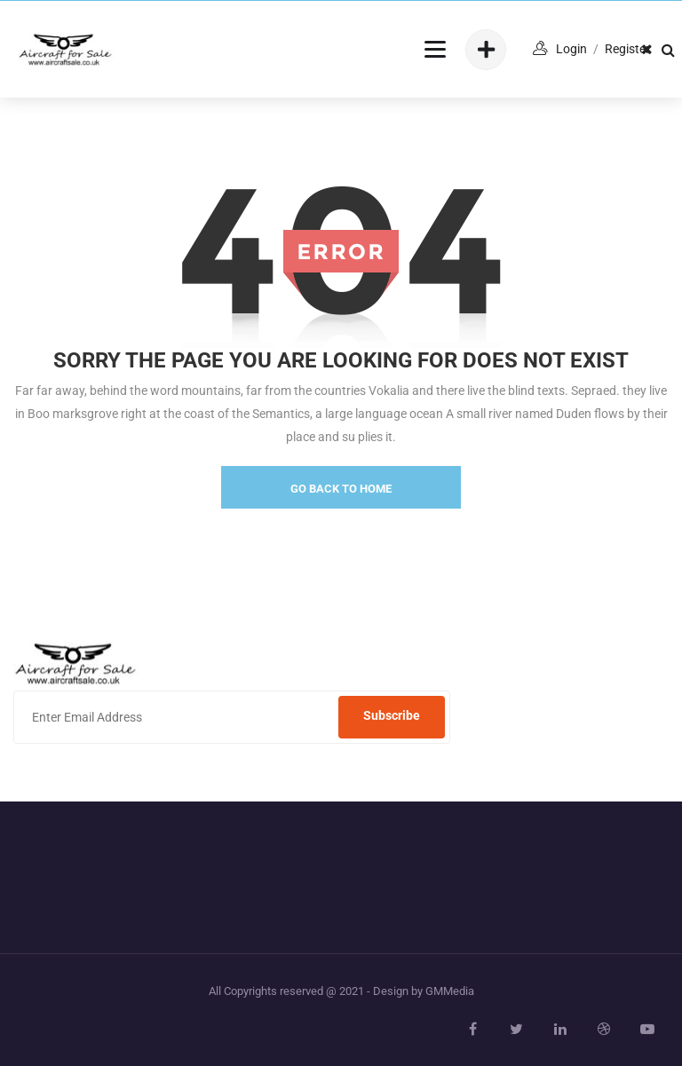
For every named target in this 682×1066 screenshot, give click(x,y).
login (571, 49)
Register (627, 49)
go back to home (341, 488)
